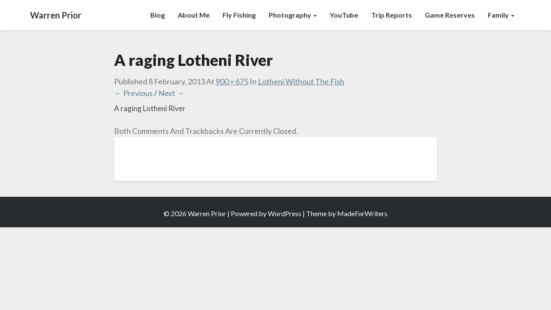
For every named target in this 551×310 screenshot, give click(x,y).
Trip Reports (391, 15)
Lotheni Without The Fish (301, 81)
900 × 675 (232, 81)
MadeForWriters (362, 213)
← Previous (133, 93)
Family (501, 15)
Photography (293, 15)
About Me (194, 15)
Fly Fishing (239, 15)
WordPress (284, 213)
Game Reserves (450, 15)
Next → (171, 93)
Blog (157, 15)
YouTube (344, 15)
